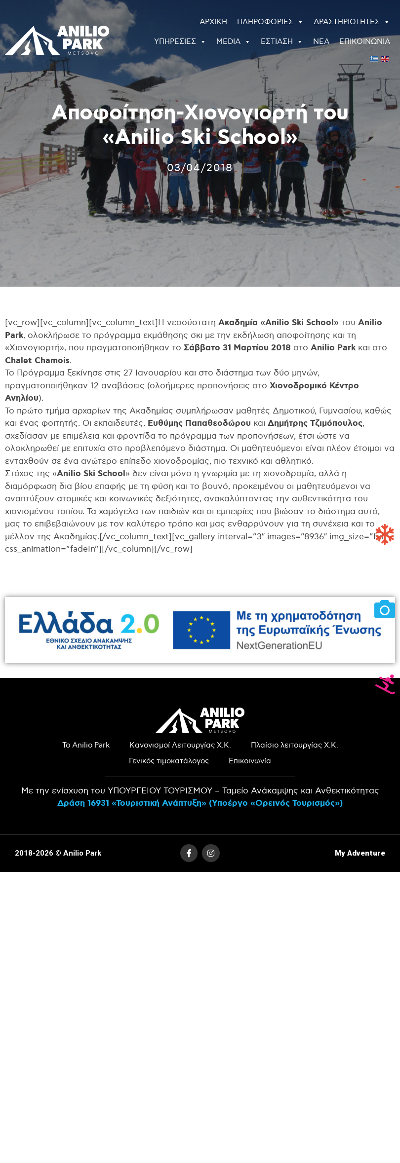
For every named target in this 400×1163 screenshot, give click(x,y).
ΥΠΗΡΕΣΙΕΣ (180, 42)
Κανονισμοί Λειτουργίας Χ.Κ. (180, 745)
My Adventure (360, 853)
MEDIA (233, 42)
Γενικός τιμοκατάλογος (169, 761)
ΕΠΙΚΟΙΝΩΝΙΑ (364, 41)
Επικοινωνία (250, 761)
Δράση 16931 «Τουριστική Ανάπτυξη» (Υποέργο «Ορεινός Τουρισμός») (200, 803)
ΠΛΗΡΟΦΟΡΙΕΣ (270, 22)
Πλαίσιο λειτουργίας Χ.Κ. (294, 745)
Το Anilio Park (86, 745)
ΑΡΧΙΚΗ (213, 22)
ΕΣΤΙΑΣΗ (282, 42)
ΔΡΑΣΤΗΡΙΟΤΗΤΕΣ (352, 22)
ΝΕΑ (321, 41)
